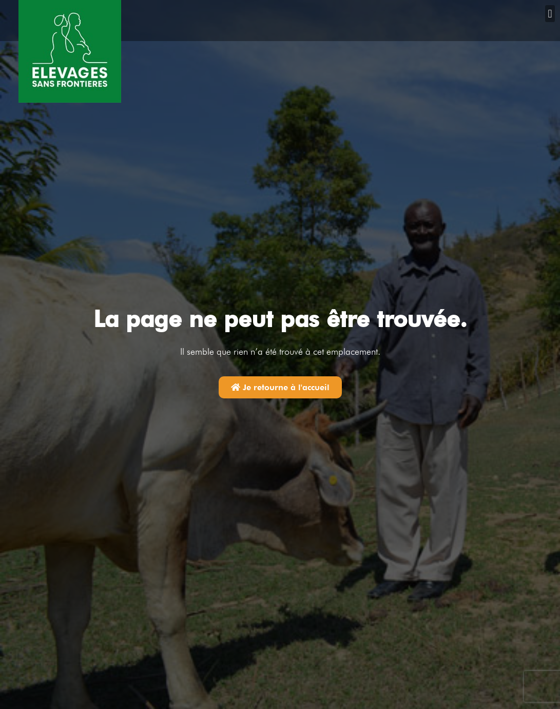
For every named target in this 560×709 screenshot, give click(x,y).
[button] (550, 13)
